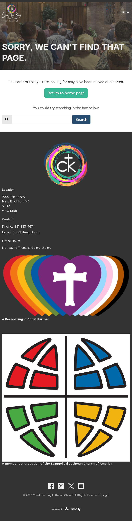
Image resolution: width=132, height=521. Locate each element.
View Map (9, 211)
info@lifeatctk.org (26, 232)
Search (81, 119)
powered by (66, 509)
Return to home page (66, 93)
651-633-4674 (25, 226)
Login (105, 495)
